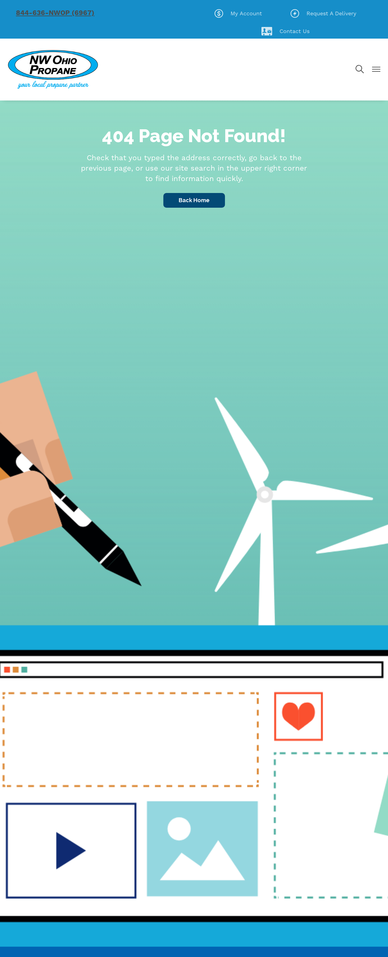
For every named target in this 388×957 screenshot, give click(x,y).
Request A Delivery (323, 13)
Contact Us (285, 31)
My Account (238, 13)
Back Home (194, 200)
